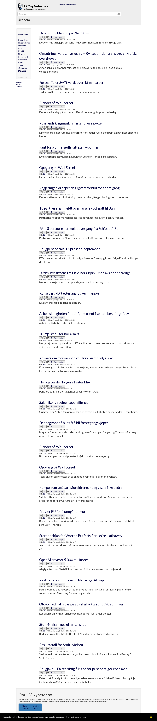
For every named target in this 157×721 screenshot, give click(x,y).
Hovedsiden (23, 34)
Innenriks (22, 45)
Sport (20, 62)
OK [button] (151, 717)
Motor (21, 48)
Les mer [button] (83, 717)
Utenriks (21, 65)
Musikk (21, 51)
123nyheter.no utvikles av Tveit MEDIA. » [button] (30, 707)
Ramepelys (22, 59)
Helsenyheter (24, 43)
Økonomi (22, 71)
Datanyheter (23, 40)
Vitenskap (22, 68)
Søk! (118, 14)
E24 (44, 39)
